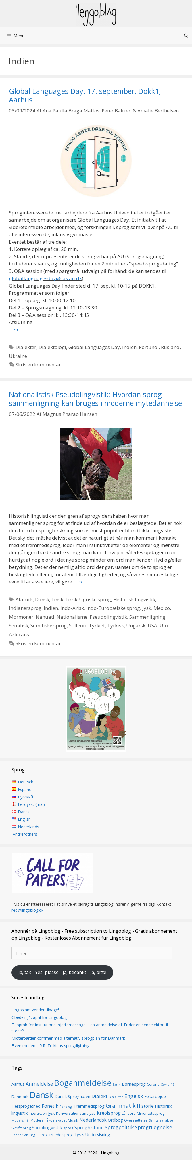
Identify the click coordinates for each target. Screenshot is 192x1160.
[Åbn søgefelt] (186, 35)
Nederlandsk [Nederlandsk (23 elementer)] (93, 1120)
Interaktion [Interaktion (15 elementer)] (38, 1113)
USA (152, 625)
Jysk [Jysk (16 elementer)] (51, 1113)
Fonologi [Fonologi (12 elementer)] (65, 1107)
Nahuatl (45, 617)
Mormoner (21, 617)
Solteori (78, 625)
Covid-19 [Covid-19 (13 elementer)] (168, 1084)
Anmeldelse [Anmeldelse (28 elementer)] (39, 1084)
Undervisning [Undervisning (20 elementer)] (97, 1134)
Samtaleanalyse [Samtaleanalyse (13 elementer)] (161, 1120)
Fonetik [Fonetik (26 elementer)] (50, 1106)
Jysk (146, 608)
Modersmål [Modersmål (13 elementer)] (20, 1120)
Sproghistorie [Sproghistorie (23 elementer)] (89, 1127)
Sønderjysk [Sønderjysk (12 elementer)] (19, 1135)
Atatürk (24, 599)
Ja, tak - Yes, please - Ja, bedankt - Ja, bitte (62, 972)
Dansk (42, 599)
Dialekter (26, 347)
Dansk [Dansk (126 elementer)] (41, 1095)
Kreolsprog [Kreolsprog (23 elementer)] (109, 1113)
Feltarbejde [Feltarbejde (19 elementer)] (155, 1096)
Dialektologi (52, 347)
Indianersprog (25, 608)
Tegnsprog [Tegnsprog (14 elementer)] (38, 1134)
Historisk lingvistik (134, 599)
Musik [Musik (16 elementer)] (73, 1120)
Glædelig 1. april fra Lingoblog (39, 1017)
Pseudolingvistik (108, 617)
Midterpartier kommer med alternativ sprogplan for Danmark (68, 1038)
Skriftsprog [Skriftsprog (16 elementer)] (21, 1127)
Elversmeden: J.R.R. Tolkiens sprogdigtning (50, 1045)
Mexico (161, 608)
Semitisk (18, 625)
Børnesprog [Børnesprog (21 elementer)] (134, 1084)
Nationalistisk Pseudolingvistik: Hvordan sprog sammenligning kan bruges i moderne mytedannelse (95, 398)
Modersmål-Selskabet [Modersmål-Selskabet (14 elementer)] (48, 1120)
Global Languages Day (94, 347)
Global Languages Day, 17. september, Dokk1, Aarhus (85, 95)
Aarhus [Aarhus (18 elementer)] (17, 1084)
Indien (129, 347)
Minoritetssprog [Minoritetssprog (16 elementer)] (150, 1113)
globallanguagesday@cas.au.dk (45, 278)
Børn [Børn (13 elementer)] (117, 1084)
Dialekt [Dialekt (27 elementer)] (99, 1096)
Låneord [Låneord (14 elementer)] (129, 1113)
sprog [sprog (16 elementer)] (68, 1127)
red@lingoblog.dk (27, 910)
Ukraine (18, 356)
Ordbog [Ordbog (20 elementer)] (115, 1120)
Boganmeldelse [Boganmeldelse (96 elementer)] (83, 1082)
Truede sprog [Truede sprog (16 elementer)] (60, 1134)
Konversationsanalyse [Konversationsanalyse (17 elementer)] (76, 1113)
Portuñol (149, 347)
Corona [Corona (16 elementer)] (153, 1084)
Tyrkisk (115, 625)
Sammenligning (147, 617)
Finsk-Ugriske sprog (88, 599)
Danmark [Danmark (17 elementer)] (19, 1096)
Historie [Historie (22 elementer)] (145, 1106)
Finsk (57, 599)
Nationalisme (72, 617)
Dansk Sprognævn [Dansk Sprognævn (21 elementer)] (72, 1096)
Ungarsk (135, 625)
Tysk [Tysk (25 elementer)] (79, 1134)
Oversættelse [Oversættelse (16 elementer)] (136, 1120)
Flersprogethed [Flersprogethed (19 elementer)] (26, 1106)
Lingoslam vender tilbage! (35, 1009)
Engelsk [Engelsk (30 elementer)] (133, 1096)
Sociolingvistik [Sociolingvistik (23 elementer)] (47, 1127)
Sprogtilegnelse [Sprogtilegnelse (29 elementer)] (153, 1127)
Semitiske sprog (48, 625)
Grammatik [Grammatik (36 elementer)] (121, 1105)
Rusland (170, 347)
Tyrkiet (97, 625)
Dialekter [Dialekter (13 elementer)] (116, 1097)
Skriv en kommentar (38, 364)
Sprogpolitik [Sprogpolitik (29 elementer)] (119, 1127)
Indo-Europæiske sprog (113, 608)
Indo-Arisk (72, 608)
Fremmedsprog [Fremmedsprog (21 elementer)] (89, 1106)
